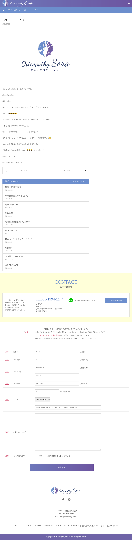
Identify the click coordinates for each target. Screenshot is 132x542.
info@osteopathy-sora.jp (68, 519)
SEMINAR (48, 528)
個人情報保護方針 (90, 528)
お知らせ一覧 (78, 181)
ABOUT (17, 528)
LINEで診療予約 (116, 300)
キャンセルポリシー (109, 528)
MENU (38, 528)
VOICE (58, 528)
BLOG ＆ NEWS (71, 528)
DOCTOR (27, 528)
